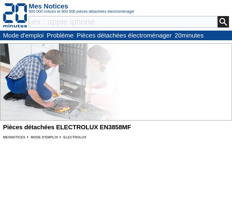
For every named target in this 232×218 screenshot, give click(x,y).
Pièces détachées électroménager (124, 35)
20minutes (189, 35)
